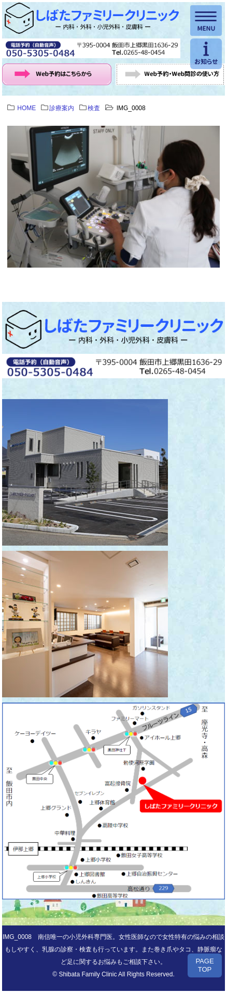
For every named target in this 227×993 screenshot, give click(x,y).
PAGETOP (204, 965)
